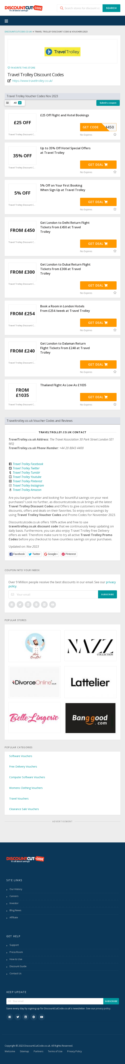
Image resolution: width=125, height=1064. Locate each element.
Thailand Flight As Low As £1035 (63, 385)
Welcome (10, 1051)
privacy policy (103, 1008)
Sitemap (24, 1051)
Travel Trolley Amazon (27, 490)
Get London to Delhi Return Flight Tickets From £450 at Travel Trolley (65, 227)
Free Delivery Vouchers (23, 766)
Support (14, 945)
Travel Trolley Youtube (27, 477)
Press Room (16, 952)
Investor (14, 903)
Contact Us (15, 973)
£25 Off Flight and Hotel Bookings (64, 115)
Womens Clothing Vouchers (26, 788)
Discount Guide (18, 966)
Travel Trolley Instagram (28, 485)
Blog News (15, 910)
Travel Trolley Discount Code (22, 134)
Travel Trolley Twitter (26, 468)
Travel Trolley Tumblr (26, 472)
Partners (38, 1051)
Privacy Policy (74, 1051)
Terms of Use (55, 1051)
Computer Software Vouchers (27, 777)
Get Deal (98, 165)
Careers (14, 896)
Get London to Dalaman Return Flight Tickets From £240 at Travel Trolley (65, 348)
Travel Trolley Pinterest (27, 481)
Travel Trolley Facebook (28, 464)
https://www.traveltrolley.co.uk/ (32, 81)
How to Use (16, 959)
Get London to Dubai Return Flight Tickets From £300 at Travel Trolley (65, 269)
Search (111, 8)
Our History (16, 889)
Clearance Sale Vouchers (24, 809)
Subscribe (107, 594)
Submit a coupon (108, 102)
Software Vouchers (20, 756)
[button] (17, 554)
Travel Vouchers (19, 798)
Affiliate (14, 917)
